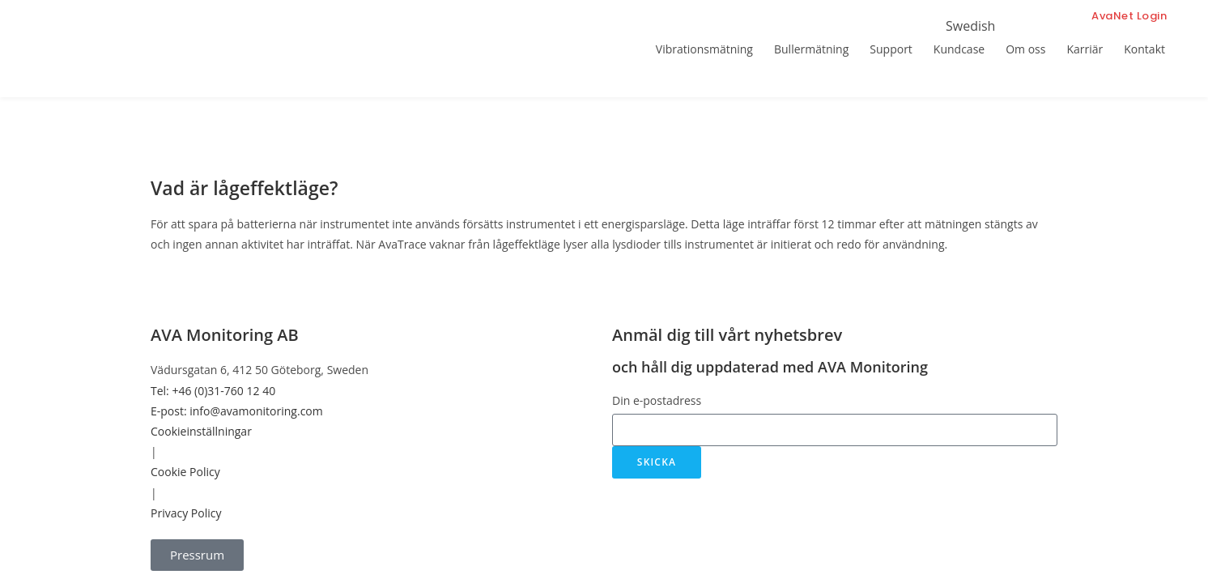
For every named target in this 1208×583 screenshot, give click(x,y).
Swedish (970, 26)
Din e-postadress (656, 400)
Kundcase (959, 49)
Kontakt (1144, 49)
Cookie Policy (185, 471)
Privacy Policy (186, 513)
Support (891, 49)
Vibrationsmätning (704, 49)
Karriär (1084, 49)
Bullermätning (811, 49)
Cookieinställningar (201, 431)
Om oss (1025, 49)
